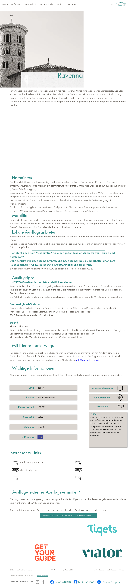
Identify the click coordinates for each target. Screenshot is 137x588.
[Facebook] (43, 582)
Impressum (14, 581)
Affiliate (119, 570)
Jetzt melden (42, 576)
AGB (31, 581)
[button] (16, 4)
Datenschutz (24, 581)
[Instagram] (37, 582)
